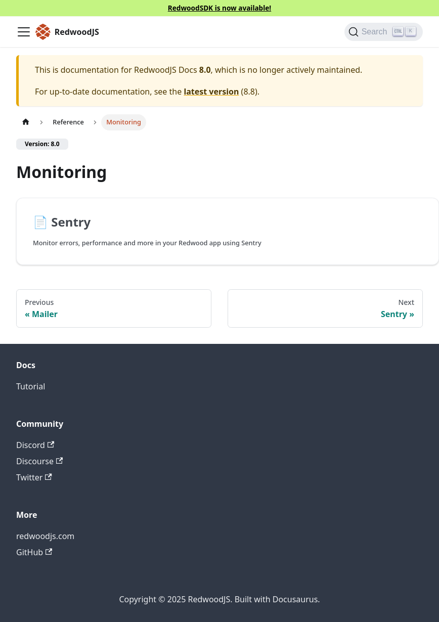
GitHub (34, 552)
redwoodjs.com (45, 536)
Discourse (39, 461)
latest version (211, 91)
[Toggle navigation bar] (23, 31)
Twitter (34, 477)
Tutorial (30, 386)
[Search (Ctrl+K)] (383, 32)
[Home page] (25, 122)
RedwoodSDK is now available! (219, 8)
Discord (35, 445)
